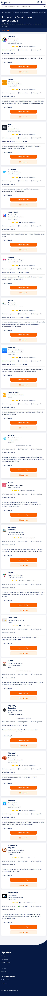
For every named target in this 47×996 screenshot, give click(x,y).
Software (3, 971)
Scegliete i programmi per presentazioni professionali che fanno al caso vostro (22, 25)
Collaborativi (8, 12)
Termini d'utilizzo (5, 962)
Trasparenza (4, 959)
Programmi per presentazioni (21, 12)
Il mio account (5, 980)
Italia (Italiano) (13, 991)
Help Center (4, 983)
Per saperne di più (23, 66)
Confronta (24, 72)
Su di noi (3, 968)
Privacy (3, 956)
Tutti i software (7, 30)
